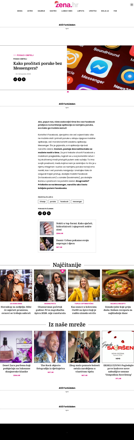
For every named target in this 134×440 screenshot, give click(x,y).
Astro (30, 11)
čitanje (42, 201)
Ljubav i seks (66, 11)
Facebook (64, 201)
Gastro (53, 11)
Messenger (77, 201)
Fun (115, 11)
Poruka (53, 201)
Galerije (41, 11)
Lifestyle (92, 11)
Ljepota (80, 11)
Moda (19, 11)
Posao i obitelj (25, 55)
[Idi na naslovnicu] (67, 7)
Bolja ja (105, 11)
